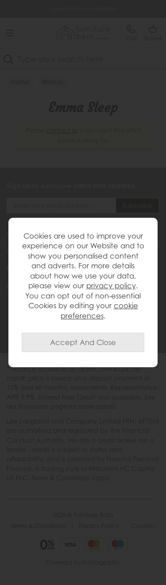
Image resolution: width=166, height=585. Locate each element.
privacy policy (111, 285)
